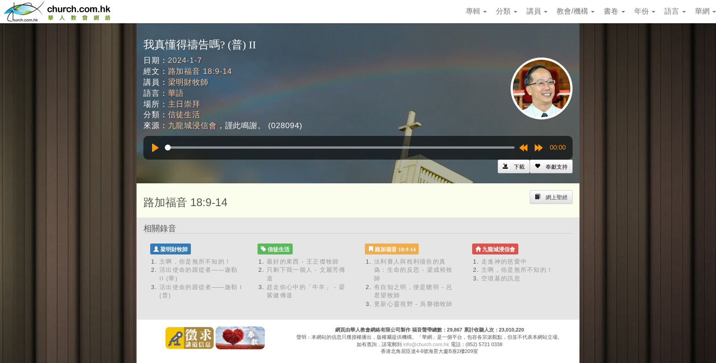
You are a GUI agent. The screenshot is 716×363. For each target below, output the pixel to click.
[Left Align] (551, 166)
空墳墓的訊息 (501, 278)
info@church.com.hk (426, 344)
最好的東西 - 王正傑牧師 (303, 261)
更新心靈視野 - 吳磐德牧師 (413, 304)
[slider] (340, 147)
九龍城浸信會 (192, 125)
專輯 (476, 11)
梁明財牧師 (188, 82)
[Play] (155, 147)
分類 (506, 11)
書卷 (614, 11)
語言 (674, 11)
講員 (537, 11)
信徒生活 (184, 114)
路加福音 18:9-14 (200, 71)
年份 (644, 11)
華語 (176, 93)
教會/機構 (576, 11)
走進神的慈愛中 (504, 261)
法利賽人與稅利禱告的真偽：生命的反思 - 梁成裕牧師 (413, 270)
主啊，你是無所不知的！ (195, 261)
